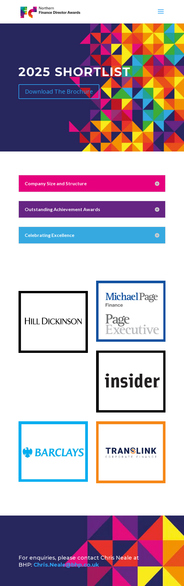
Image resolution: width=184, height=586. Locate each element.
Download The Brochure (59, 91)
